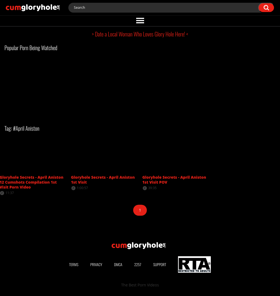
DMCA (118, 264)
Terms (73, 264)
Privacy (96, 264)
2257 (137, 264)
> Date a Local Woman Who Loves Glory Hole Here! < (140, 34)
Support (159, 264)
